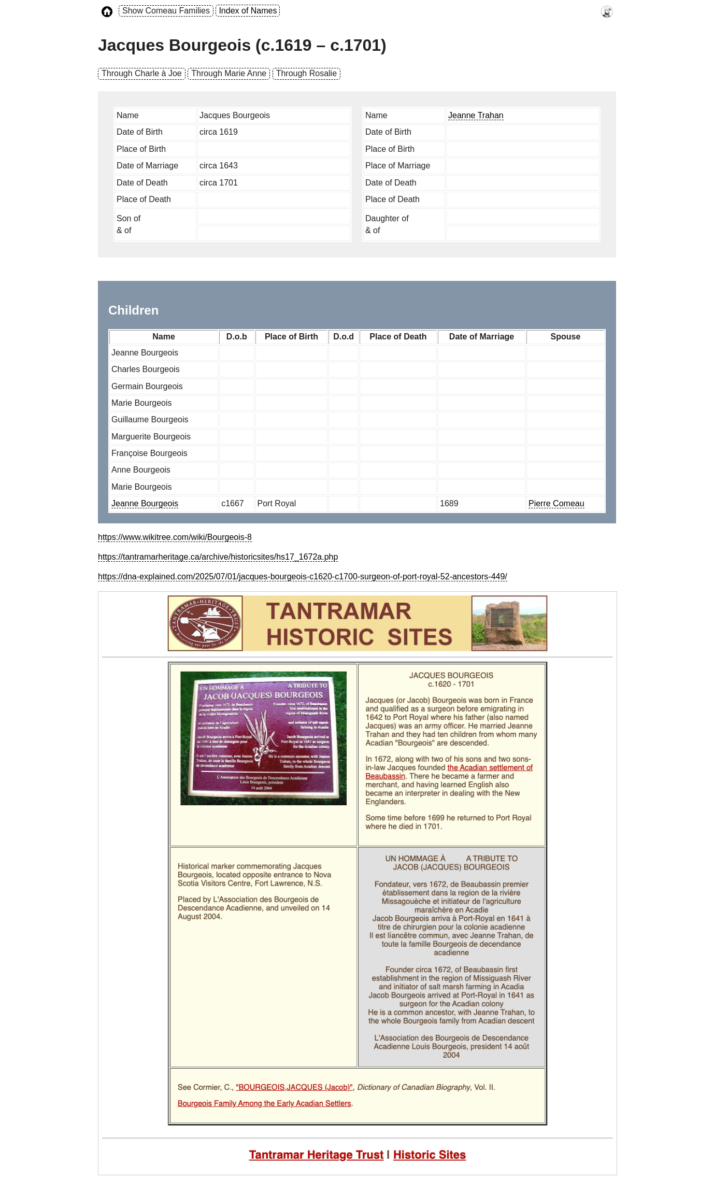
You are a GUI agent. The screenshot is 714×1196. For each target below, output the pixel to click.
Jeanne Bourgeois (144, 503)
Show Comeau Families (166, 10)
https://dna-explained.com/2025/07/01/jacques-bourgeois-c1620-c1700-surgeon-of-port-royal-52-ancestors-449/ (302, 576)
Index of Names (248, 10)
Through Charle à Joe (142, 73)
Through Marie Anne (228, 73)
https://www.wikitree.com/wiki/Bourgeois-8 (175, 537)
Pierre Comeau (556, 503)
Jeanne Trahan (476, 115)
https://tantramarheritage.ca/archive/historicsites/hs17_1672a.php (218, 556)
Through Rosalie (306, 73)
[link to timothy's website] (607, 11)
